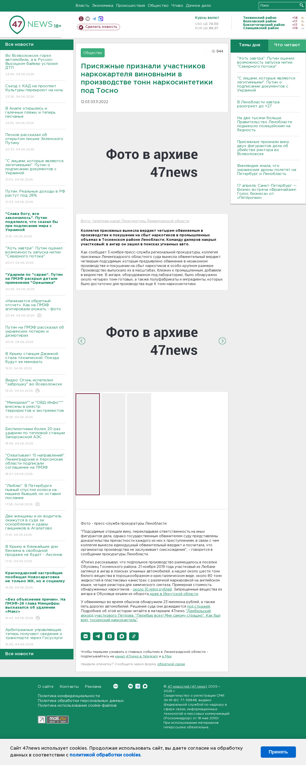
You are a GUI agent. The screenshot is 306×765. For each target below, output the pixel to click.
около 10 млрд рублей (152, 589)
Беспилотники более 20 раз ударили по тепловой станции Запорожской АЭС (35, 436)
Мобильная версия (81, 18)
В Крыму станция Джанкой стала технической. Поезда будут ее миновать (35, 361)
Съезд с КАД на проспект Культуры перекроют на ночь (35, 91)
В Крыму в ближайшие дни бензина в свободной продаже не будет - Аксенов (35, 554)
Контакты (69, 686)
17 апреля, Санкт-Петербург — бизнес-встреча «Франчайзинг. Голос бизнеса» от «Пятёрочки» (267, 191)
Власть (82, 5)
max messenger (100, 18)
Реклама (93, 686)
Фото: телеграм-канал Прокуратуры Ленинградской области (135, 221)
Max (145, 686)
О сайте (46, 686)
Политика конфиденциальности (69, 696)
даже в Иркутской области (173, 594)
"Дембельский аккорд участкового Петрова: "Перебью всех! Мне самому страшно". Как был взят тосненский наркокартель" (150, 616)
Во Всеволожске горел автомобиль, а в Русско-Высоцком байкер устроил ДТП (35, 65)
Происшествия (130, 5)
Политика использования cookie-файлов (77, 705)
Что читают (287, 45)
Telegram (137, 686)
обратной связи (171, 664)
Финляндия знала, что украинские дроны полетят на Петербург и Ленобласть (266, 169)
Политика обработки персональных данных (81, 700)
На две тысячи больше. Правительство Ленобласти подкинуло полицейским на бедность (264, 124)
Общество (158, 5)
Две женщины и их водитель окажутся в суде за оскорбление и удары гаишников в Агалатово (35, 526)
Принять (278, 751)
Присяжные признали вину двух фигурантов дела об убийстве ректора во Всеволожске (263, 148)
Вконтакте (115, 686)
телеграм (94, 18)
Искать (301, 5)
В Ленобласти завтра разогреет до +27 (258, 104)
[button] (85, 636)
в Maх (167, 656)
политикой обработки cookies (105, 755)
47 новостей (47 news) (187, 686)
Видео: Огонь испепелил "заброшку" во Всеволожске (35, 386)
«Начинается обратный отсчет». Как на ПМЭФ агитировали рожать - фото (35, 308)
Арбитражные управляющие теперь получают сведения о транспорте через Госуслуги (35, 637)
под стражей (198, 606)
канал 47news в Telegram (136, 656)
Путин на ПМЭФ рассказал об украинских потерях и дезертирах (35, 335)
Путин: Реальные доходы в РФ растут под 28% (35, 197)
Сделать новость (101, 26)
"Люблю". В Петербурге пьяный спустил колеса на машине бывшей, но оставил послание (35, 495)
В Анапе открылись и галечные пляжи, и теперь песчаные (35, 116)
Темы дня (249, 45)
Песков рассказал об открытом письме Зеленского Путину (35, 142)
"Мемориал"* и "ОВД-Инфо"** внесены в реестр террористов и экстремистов (35, 410)
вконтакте (87, 18)
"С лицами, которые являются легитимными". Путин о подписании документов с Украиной (35, 170)
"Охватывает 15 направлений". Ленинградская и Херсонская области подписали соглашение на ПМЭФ (35, 465)
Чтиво (177, 5)
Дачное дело (198, 5)
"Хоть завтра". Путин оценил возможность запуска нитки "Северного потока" (35, 256)
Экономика (102, 5)
